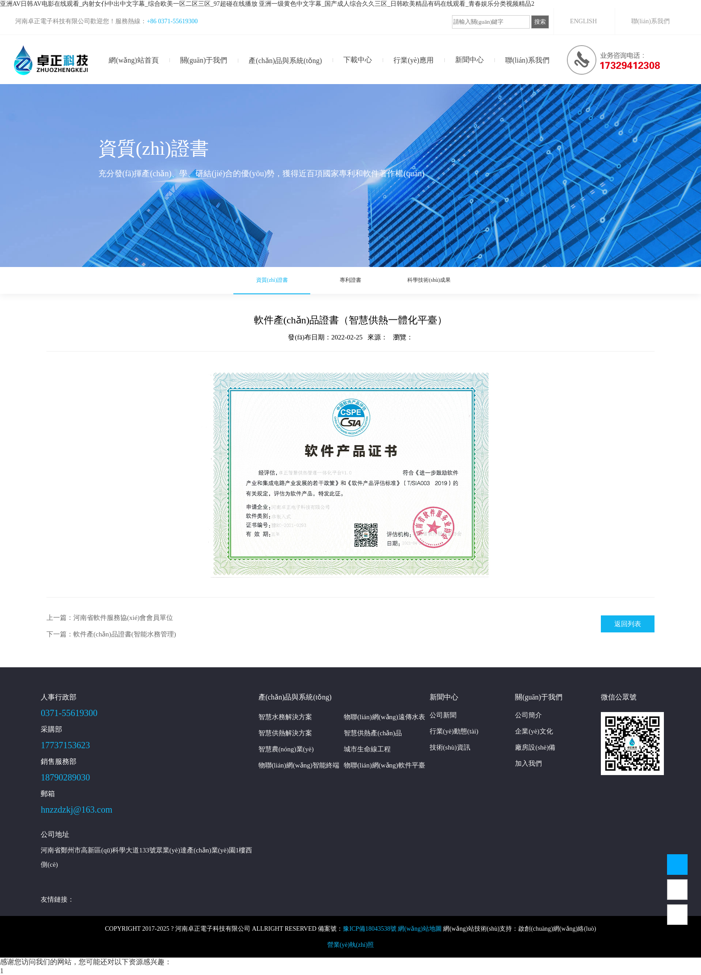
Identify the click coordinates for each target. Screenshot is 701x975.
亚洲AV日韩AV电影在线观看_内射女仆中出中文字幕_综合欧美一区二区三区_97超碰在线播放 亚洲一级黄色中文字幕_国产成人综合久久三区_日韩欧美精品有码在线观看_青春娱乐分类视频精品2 (267, 3)
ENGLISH (583, 21)
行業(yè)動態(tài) (454, 731)
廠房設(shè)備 (535, 747)
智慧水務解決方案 (285, 717)
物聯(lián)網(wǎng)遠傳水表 (384, 717)
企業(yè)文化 (534, 731)
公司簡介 (528, 715)
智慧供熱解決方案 (285, 733)
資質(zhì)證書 (277, 280)
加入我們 (528, 763)
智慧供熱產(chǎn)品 (373, 733)
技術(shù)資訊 (450, 747)
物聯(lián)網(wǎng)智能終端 (298, 765)
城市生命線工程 (367, 749)
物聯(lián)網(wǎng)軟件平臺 (384, 765)
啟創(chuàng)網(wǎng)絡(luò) (557, 928)
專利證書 (350, 280)
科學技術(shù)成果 (424, 280)
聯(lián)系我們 (650, 21)
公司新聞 (443, 715)
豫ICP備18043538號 (370, 928)
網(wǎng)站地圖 (419, 928)
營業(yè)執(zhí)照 (350, 944)
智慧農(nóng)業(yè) (286, 749)
